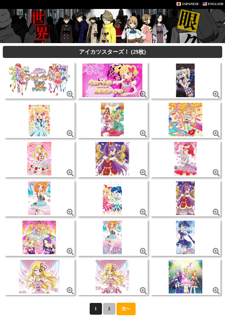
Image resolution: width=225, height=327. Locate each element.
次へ (126, 308)
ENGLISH (213, 4)
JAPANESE (188, 4)
